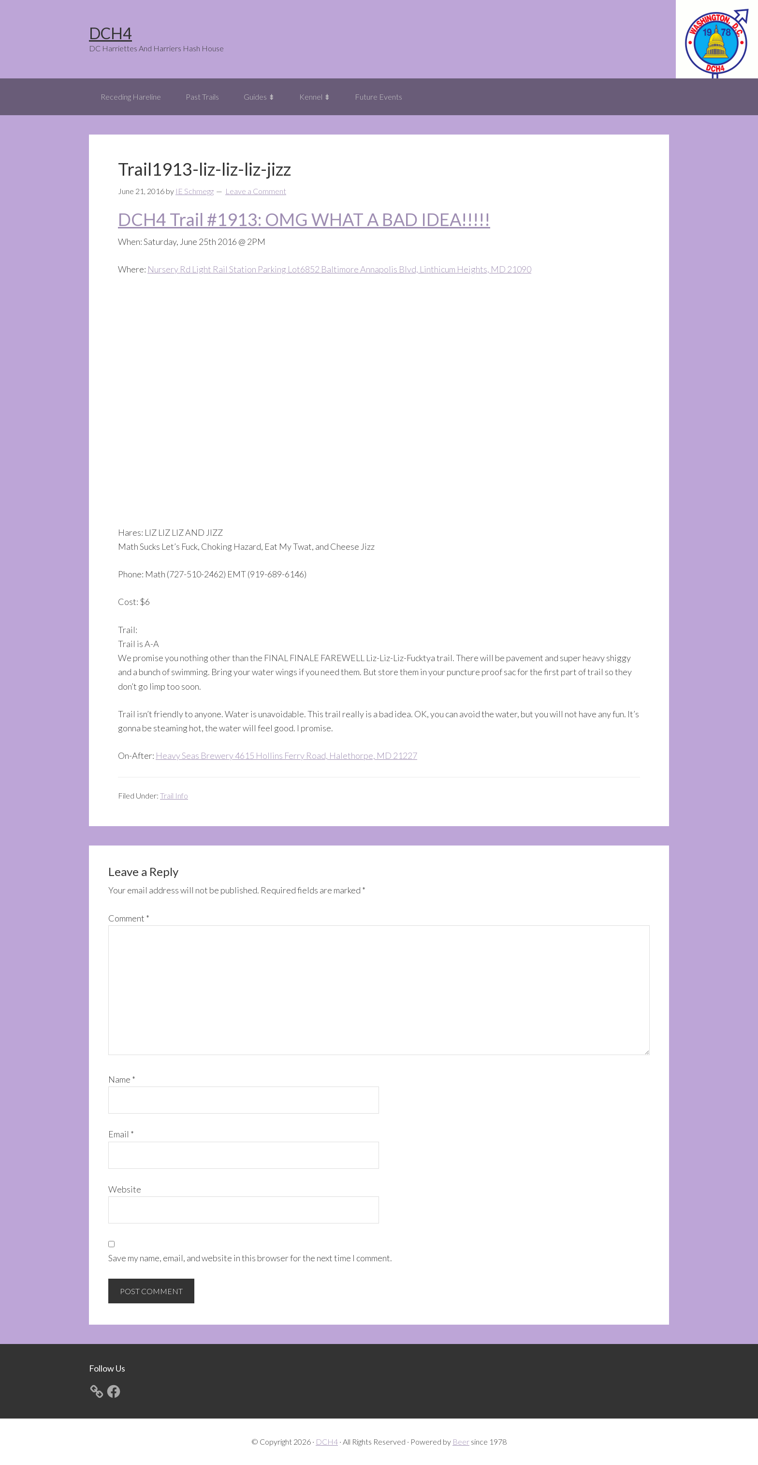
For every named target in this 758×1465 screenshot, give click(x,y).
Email (121, 1134)
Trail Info (174, 795)
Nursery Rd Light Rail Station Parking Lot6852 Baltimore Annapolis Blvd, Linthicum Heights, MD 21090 (339, 269)
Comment (128, 918)
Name (121, 1079)
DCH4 (110, 33)
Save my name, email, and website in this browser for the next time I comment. (250, 1258)
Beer (460, 1441)
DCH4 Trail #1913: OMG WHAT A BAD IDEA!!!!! (304, 219)
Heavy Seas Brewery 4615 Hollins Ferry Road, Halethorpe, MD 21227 (286, 755)
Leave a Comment (255, 191)
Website (124, 1189)
